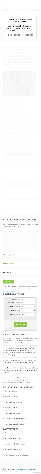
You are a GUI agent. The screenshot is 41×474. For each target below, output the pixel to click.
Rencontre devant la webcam (14, 424)
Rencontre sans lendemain (14, 433)
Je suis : (12, 299)
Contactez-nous (22, 469)
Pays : (13, 310)
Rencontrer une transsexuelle (15, 419)
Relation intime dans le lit (13, 438)
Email (9, 263)
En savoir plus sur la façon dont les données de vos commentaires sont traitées (20, 289)
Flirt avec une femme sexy (13, 449)
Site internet (7, 272)
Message (10, 229)
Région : (12, 314)
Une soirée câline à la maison (15, 444)
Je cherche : (11, 303)
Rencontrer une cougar (12, 413)
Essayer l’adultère (11, 391)
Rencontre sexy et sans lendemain (16, 455)
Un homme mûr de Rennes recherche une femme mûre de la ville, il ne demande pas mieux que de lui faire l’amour (20, 370)
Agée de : (12, 306)
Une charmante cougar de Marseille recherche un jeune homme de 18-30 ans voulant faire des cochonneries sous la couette (20, 340)
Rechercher (20, 324)
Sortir (29, 35)
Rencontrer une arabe (12, 396)
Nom (9, 255)
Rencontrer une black (12, 407)
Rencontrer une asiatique (13, 402)
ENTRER (14, 35)
